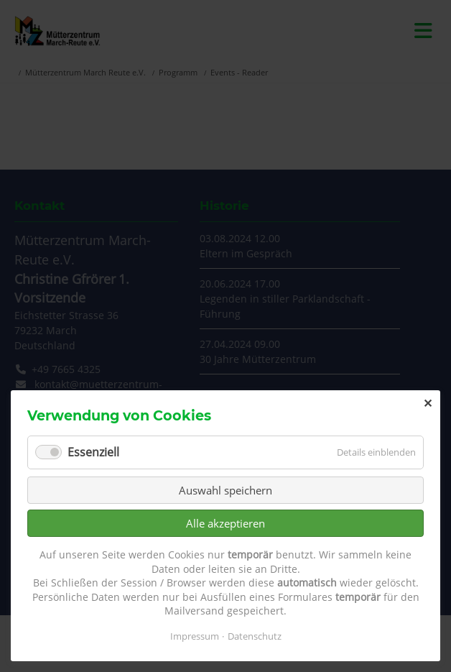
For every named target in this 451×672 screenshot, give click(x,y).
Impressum (194, 636)
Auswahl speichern (225, 490)
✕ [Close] (427, 403)
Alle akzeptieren (225, 523)
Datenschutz (255, 636)
